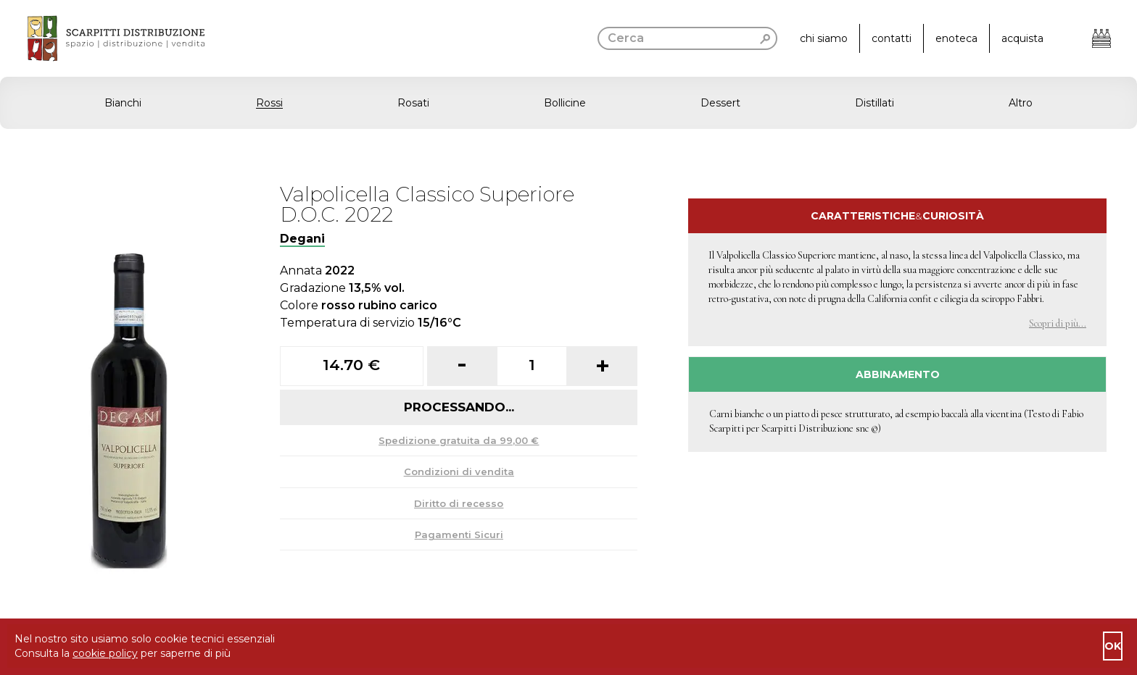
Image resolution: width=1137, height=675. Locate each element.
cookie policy (105, 653)
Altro (1021, 102)
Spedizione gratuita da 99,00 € (459, 440)
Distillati (874, 102)
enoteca (956, 38)
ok (1112, 646)
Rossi (269, 102)
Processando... (459, 407)
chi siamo (824, 38)
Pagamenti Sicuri (459, 534)
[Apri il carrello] (1101, 38)
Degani (302, 239)
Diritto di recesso (458, 503)
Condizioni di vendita (459, 471)
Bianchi (122, 102)
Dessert (720, 102)
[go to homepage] (102, 38)
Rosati (413, 102)
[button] (568, 103)
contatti (891, 38)
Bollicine (565, 102)
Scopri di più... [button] (1057, 323)
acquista (1022, 38)
